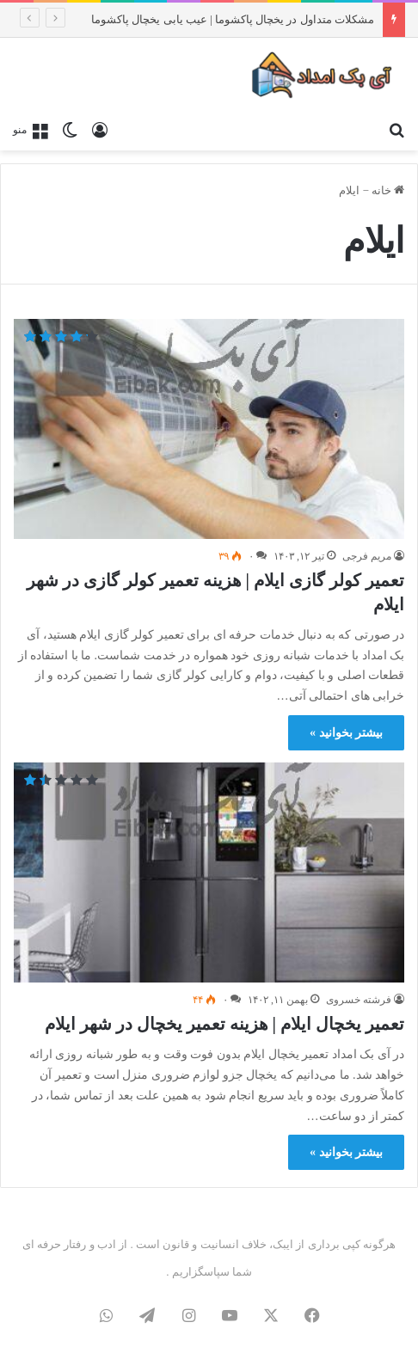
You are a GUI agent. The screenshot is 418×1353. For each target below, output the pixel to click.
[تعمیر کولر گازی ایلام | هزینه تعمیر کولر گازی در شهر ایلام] (209, 429)
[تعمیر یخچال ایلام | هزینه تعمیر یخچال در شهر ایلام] (209, 872)
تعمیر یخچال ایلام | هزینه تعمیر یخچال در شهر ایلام (224, 1023)
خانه (388, 190)
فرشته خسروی (358, 1000)
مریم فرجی (366, 556)
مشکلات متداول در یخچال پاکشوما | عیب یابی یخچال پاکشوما (232, 19)
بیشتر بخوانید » (346, 732)
